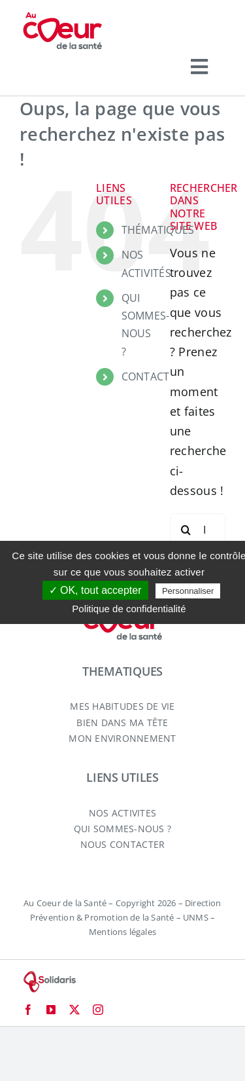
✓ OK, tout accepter (95, 590)
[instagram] (98, 1009)
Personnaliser (188, 591)
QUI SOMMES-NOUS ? (123, 828)
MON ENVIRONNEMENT (122, 738)
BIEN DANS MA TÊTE (122, 722)
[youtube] (51, 1009)
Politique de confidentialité (129, 608)
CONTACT (146, 376)
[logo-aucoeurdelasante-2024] (62, 17)
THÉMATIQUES (158, 230)
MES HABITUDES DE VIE (122, 706)
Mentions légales (122, 932)
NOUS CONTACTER (122, 844)
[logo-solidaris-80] (49, 976)
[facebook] (28, 1009)
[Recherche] (186, 529)
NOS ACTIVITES (122, 813)
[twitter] (74, 1009)
